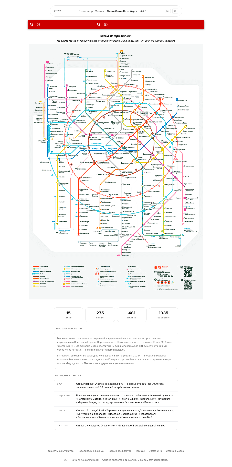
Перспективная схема (90, 450)
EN (167, 11)
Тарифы (140, 450)
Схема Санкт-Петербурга (122, 11)
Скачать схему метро (60, 450)
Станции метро (175, 450)
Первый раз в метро (119, 450)
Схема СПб (155, 450)
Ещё (143, 10)
